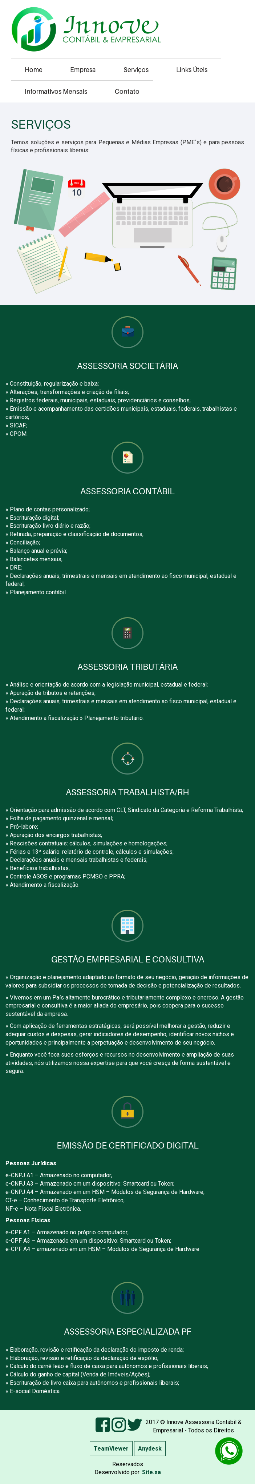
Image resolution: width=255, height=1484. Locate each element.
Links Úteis (191, 69)
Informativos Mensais (56, 91)
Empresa (83, 69)
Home (33, 69)
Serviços (136, 69)
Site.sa (151, 1472)
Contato (127, 91)
